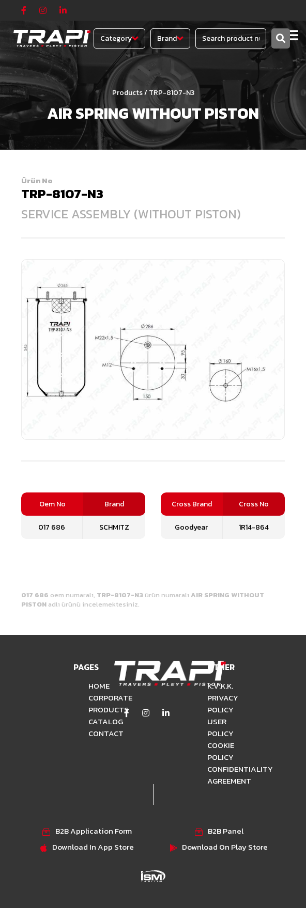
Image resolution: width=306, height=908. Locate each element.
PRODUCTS (93, 709)
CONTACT (93, 733)
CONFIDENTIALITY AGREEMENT (222, 775)
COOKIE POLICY (220, 751)
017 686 (51, 527)
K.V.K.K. (220, 686)
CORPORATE (93, 698)
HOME (93, 686)
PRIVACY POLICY (222, 703)
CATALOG (93, 721)
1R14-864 (254, 527)
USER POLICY (220, 727)
